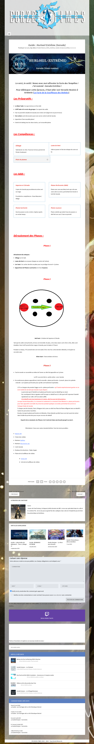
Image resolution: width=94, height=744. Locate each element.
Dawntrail (25, 669)
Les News (41, 677)
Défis (47, 48)
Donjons (30, 669)
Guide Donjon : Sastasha (19, 720)
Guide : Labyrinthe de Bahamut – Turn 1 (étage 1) (19, 544)
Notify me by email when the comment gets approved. (27, 591)
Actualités (27, 661)
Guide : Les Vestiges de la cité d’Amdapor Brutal (26, 707)
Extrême (52, 48)
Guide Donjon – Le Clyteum (25, 667)
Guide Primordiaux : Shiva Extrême (73, 541)
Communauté (34, 661)
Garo (25, 48)
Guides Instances (61, 48)
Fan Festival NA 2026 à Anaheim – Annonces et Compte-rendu (35, 675)
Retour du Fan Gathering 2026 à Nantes (28, 659)
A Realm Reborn (41, 48)
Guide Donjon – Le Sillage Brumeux (27, 691)
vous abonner (57, 595)
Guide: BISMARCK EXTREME (34, 543)
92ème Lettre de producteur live (26, 683)
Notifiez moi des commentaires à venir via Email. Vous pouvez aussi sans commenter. (41, 595)
